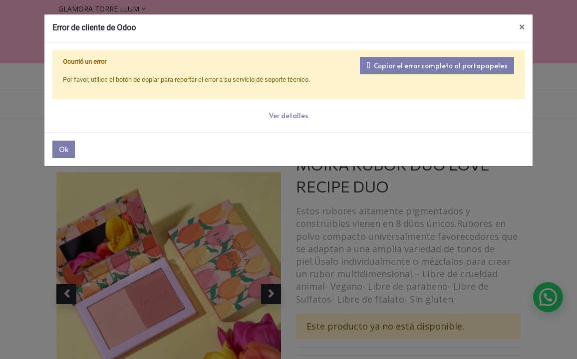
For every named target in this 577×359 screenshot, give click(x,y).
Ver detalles (288, 115)
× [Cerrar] (522, 27)
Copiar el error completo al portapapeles (437, 65)
